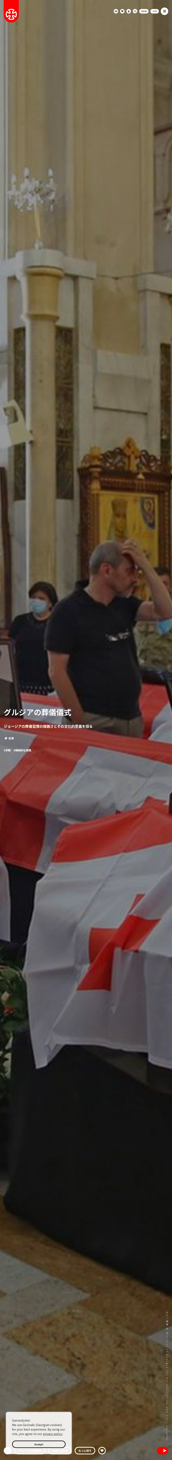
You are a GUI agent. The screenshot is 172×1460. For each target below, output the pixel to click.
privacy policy (52, 1434)
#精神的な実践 (22, 750)
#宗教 (7, 750)
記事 (9, 738)
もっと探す (85, 1451)
